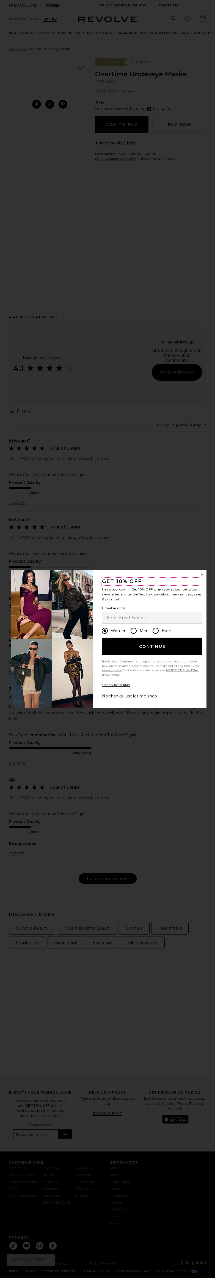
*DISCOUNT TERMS (116, 685)
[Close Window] (202, 574)
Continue (152, 646)
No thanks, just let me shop (129, 696)
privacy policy (112, 670)
